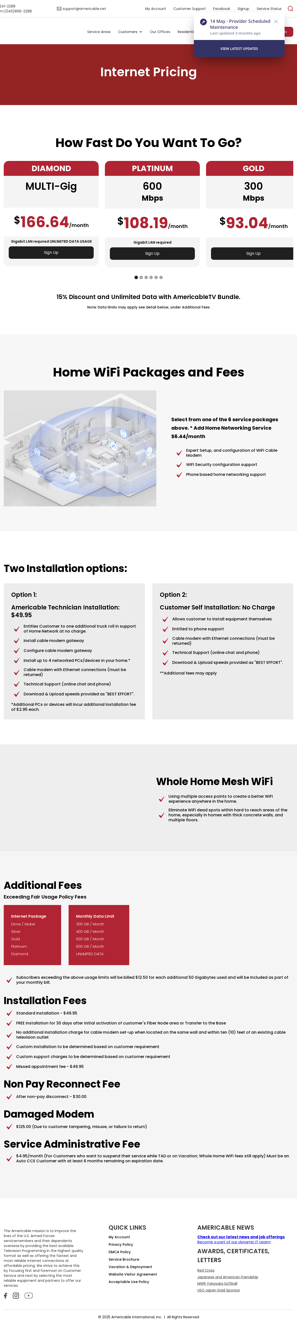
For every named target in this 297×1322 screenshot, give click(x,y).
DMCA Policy (120, 1251)
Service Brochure (124, 1259)
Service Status (269, 8)
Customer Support (189, 8)
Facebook (221, 8)
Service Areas (99, 31)
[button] (130, 31)
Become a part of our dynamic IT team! (241, 1239)
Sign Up (51, 252)
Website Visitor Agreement (133, 1274)
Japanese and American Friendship (227, 1277)
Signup (243, 8)
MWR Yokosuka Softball (217, 1283)
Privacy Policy (121, 1244)
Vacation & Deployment (130, 1266)
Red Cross (205, 1270)
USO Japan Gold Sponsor (218, 1290)
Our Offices (160, 31)
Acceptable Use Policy (129, 1281)
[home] (44, 31)
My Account (155, 8)
